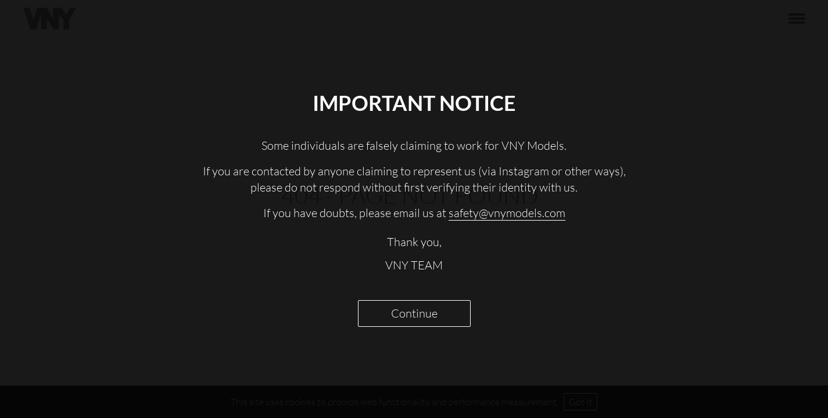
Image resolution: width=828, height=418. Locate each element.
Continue (414, 313)
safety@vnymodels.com (507, 213)
